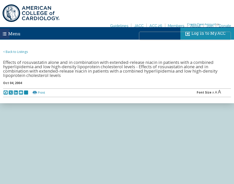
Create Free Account (201, 24)
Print (41, 92)
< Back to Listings (15, 52)
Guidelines (119, 26)
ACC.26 (155, 26)
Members (176, 26)
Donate (225, 26)
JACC (139, 26)
